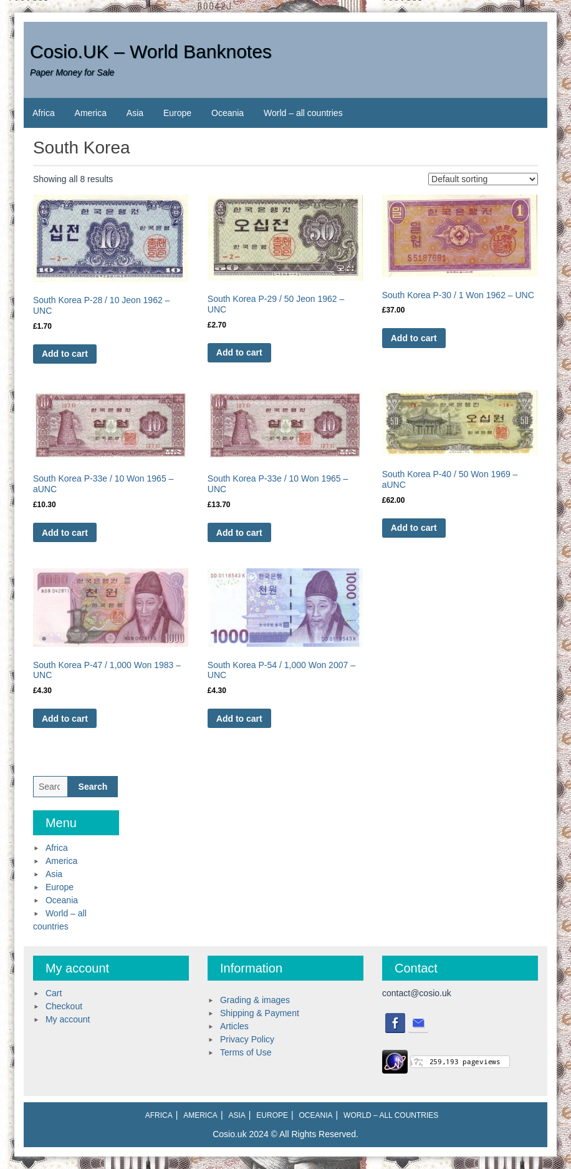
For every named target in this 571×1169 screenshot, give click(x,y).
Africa (43, 113)
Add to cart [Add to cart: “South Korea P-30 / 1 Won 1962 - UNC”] (414, 338)
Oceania (227, 113)
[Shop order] (483, 179)
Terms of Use (245, 1052)
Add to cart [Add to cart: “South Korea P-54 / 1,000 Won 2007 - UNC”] (239, 719)
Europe (177, 113)
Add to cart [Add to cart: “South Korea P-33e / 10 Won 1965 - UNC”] (239, 533)
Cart (54, 993)
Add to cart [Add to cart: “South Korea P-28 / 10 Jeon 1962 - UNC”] (65, 354)
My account (68, 1019)
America (91, 113)
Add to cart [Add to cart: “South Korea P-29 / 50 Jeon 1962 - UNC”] (239, 352)
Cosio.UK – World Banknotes (151, 51)
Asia (135, 113)
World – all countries (303, 113)
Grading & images (255, 1000)
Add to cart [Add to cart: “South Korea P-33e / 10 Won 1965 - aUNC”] (65, 533)
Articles (234, 1026)
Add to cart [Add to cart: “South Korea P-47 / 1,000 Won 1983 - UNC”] (65, 719)
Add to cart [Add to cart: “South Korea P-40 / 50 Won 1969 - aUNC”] (414, 528)
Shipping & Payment (259, 1013)
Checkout (64, 1006)
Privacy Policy (247, 1039)
